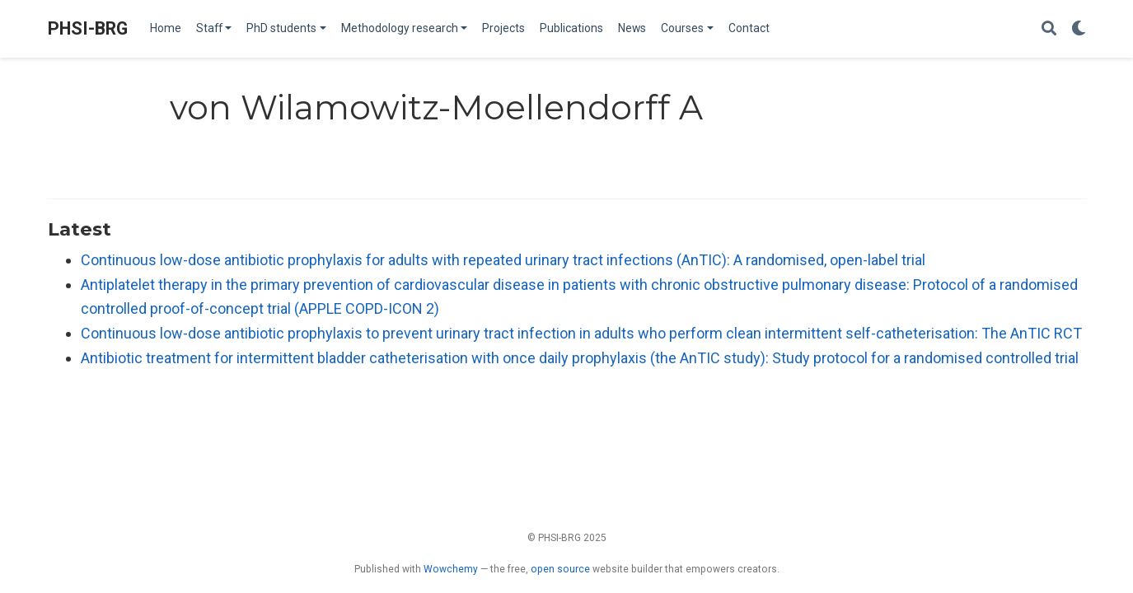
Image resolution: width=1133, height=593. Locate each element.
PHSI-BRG (88, 28)
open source (560, 569)
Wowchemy (451, 569)
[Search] (1049, 29)
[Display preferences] (1078, 29)
